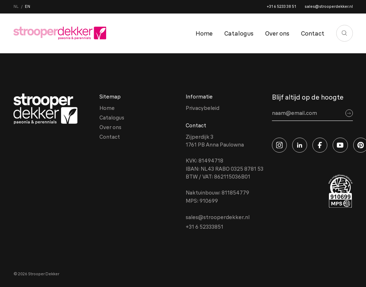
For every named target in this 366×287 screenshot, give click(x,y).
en (27, 6)
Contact (312, 33)
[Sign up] (349, 113)
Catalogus (238, 33)
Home (204, 33)
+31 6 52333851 (204, 226)
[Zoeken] (344, 33)
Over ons (277, 33)
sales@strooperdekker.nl (329, 6)
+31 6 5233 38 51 (281, 6)
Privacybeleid (202, 108)
